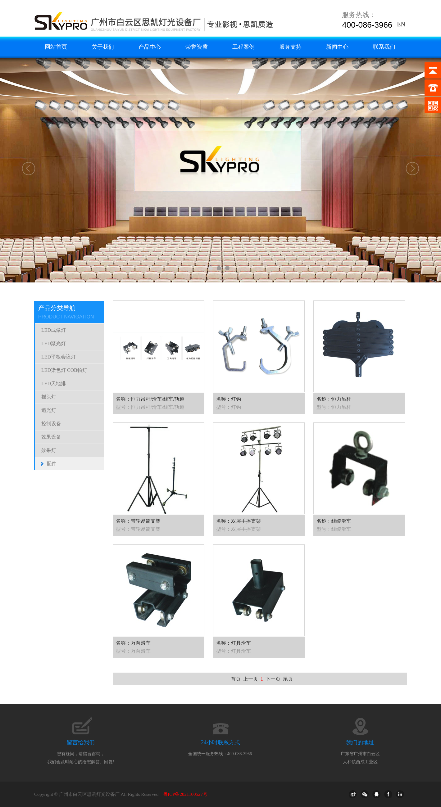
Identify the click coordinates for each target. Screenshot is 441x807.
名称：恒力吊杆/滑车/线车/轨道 (150, 399)
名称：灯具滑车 (233, 643)
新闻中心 (337, 47)
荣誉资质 (196, 47)
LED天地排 (53, 383)
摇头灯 (48, 396)
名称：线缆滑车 (333, 521)
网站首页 (56, 47)
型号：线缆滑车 (333, 529)
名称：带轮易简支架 (138, 521)
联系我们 (384, 47)
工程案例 (243, 47)
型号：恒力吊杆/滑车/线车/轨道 (150, 407)
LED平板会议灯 (58, 356)
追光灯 (48, 410)
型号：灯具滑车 (233, 651)
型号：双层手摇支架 (238, 529)
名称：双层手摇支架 (238, 521)
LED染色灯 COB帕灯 (64, 370)
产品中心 (150, 47)
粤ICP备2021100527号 (185, 794)
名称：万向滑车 (133, 643)
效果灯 (48, 450)
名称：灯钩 (228, 399)
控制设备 (51, 423)
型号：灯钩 (228, 407)
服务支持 (290, 47)
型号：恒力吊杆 (333, 407)
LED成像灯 (53, 330)
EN (401, 24)
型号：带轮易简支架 (138, 529)
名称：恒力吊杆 (333, 399)
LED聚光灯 (53, 343)
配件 (52, 463)
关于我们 (103, 47)
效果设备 (51, 437)
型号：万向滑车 (133, 651)
